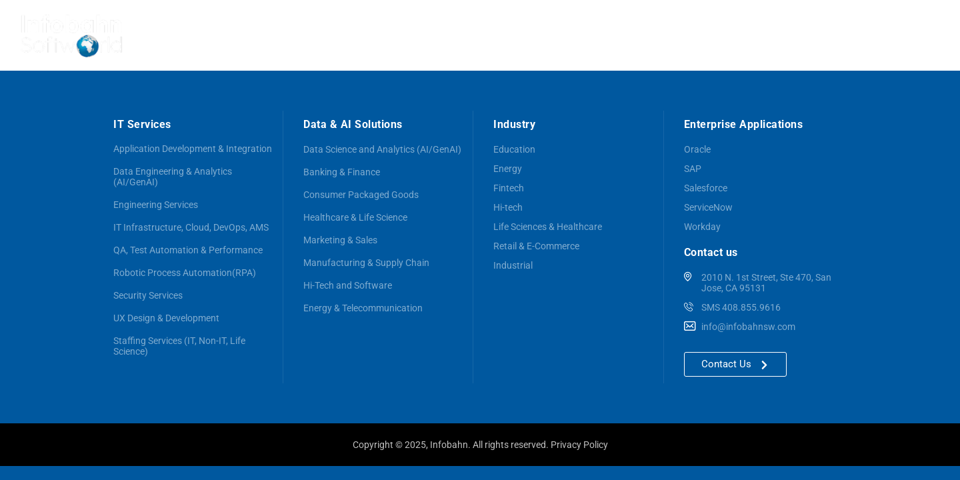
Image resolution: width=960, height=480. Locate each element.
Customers (786, 34)
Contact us (910, 34)
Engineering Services (155, 204)
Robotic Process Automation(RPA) (184, 272)
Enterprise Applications (617, 35)
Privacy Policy (579, 444)
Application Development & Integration (192, 148)
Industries (718, 35)
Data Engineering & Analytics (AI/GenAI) (172, 176)
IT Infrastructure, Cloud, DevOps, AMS (191, 227)
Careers (848, 35)
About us (346, 34)
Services (406, 35)
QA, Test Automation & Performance (188, 250)
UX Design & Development (166, 318)
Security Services (148, 295)
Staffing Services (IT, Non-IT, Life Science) (179, 346)
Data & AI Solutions (496, 35)
